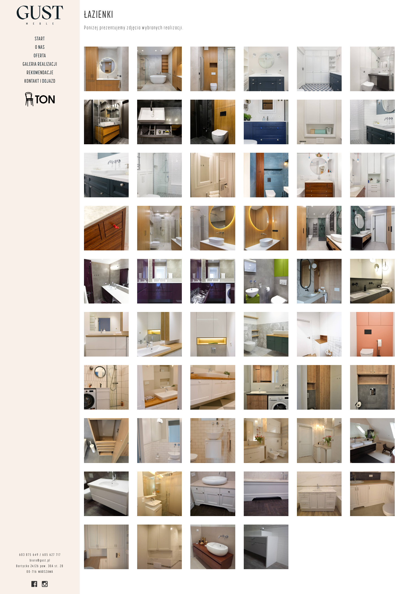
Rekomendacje (40, 73)
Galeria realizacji (40, 64)
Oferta (40, 56)
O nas (40, 47)
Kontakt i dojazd (39, 81)
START (40, 39)
